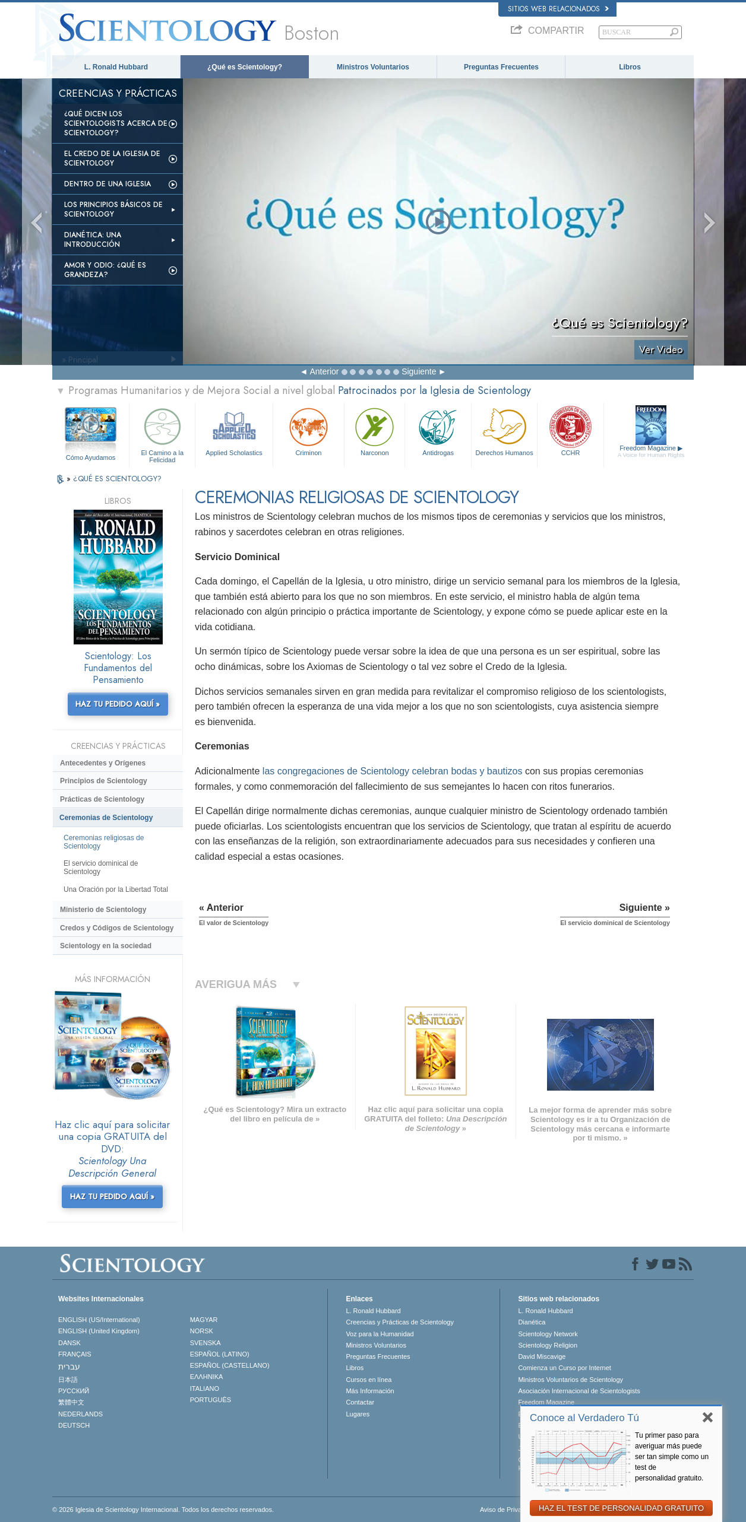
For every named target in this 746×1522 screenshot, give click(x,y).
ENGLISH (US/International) (99, 1319)
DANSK (69, 1342)
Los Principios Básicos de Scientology (113, 209)
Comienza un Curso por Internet (564, 1367)
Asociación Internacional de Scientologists (579, 1390)
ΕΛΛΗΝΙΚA (206, 1376)
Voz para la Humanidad (379, 1333)
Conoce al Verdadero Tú (584, 1418)
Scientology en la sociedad (105, 946)
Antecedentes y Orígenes (103, 763)
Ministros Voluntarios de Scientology (570, 1379)
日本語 (68, 1379)
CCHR (570, 430)
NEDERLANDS (80, 1414)
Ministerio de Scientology (103, 909)
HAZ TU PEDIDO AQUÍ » (117, 704)
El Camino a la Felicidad (162, 433)
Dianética (531, 1322)
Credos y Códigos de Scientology (116, 928)
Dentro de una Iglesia (107, 184)
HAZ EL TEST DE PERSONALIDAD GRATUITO (621, 1508)
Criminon (309, 430)
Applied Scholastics (233, 430)
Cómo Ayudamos (91, 457)
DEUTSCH (74, 1425)
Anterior (324, 371)
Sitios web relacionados (558, 9)
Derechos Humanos (504, 430)
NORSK (201, 1330)
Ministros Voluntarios (373, 67)
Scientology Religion (547, 1345)
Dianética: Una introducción (92, 240)
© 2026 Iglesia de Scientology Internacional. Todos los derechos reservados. (163, 1509)
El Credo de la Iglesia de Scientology (112, 158)
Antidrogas (437, 430)
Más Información (370, 1390)
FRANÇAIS (74, 1354)
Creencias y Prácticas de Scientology (400, 1322)
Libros (630, 67)
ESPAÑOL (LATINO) (219, 1354)
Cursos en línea (368, 1379)
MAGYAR (204, 1319)
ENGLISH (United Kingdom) (99, 1330)
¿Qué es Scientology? (244, 67)
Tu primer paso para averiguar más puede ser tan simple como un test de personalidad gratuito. (672, 1456)
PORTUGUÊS (210, 1399)
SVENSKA (205, 1342)
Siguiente (419, 371)
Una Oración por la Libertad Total (116, 889)
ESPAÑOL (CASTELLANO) (230, 1365)
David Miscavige (541, 1356)
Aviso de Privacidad (508, 1509)
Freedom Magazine (651, 451)
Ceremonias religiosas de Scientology (104, 842)
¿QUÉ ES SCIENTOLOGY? (117, 478)
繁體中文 (71, 1402)
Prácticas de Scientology (102, 799)
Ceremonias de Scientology (106, 818)
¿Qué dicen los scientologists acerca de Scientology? (115, 123)
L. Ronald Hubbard (116, 67)
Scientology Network (547, 1333)
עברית (69, 1366)
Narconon (374, 430)
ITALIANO (204, 1388)
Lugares (357, 1414)
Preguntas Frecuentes (501, 67)
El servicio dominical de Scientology (101, 867)
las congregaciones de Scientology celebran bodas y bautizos (393, 771)
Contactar (360, 1402)
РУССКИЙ (73, 1390)
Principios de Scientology (103, 781)
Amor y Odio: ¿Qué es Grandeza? (105, 270)
